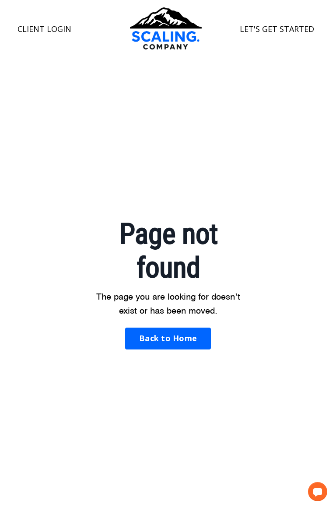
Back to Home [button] (168, 338)
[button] (317, 491)
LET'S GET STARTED (277, 29)
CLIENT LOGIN (44, 29)
